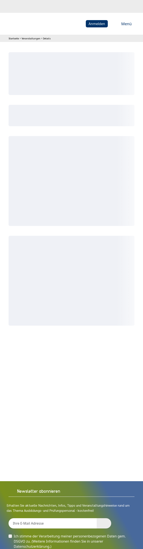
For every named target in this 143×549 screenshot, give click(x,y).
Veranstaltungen (31, 38)
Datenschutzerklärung (31, 546)
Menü (122, 24)
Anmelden (97, 23)
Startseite (14, 38)
